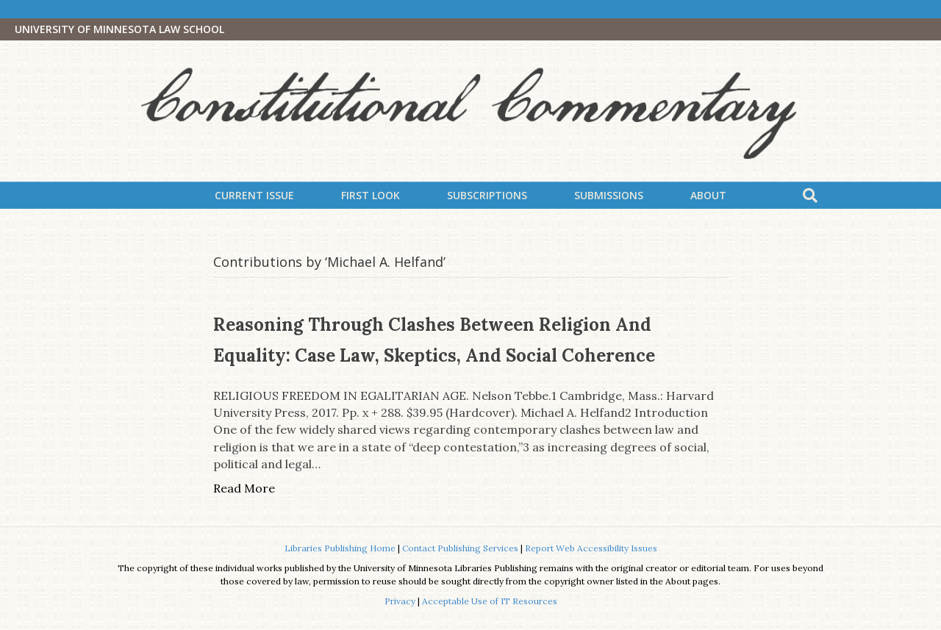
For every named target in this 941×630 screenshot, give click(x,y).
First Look (370, 195)
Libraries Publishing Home (340, 548)
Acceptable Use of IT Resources (489, 600)
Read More (244, 488)
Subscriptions (487, 195)
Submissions (608, 195)
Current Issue (254, 195)
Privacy (399, 600)
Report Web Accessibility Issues (591, 548)
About (708, 195)
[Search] (810, 195)
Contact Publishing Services (460, 548)
